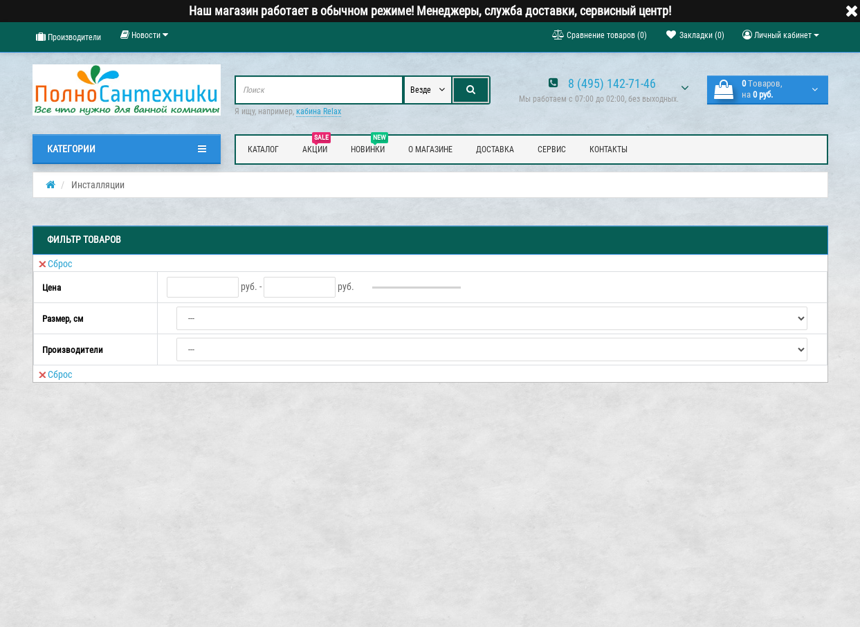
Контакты (608, 149)
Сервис (552, 149)
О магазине (430, 149)
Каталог (263, 149)
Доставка (495, 149)
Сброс (55, 263)
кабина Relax (318, 111)
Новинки (369, 147)
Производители (68, 37)
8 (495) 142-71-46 (612, 83)
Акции (316, 147)
